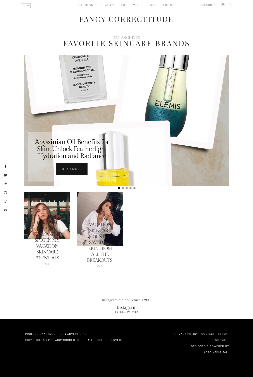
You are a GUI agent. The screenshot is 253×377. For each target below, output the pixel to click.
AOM (26, 5)
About (223, 334)
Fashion (86, 5)
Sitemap (221, 340)
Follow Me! (126, 312)
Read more (72, 168)
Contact (208, 334)
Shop (151, 5)
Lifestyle (130, 5)
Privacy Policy (186, 334)
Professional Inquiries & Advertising (56, 334)
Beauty (107, 5)
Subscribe (208, 5)
